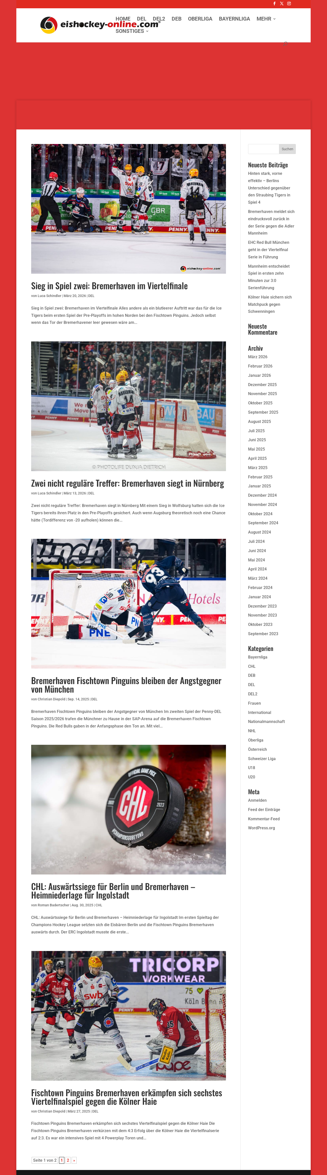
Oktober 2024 (260, 513)
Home (123, 19)
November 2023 (262, 615)
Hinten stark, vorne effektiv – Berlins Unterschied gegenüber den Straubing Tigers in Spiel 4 (269, 188)
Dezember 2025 (262, 384)
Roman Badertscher (53, 905)
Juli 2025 (256, 430)
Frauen (254, 703)
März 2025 (257, 467)
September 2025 (263, 412)
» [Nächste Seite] (74, 1160)
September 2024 (263, 523)
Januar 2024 (259, 597)
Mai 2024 (256, 560)
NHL (252, 730)
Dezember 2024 (262, 495)
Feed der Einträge (264, 809)
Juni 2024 (257, 550)
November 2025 (262, 393)
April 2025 (257, 458)
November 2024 (262, 504)
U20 (251, 777)
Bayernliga (234, 19)
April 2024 (257, 569)
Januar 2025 (259, 486)
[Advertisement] (163, 65)
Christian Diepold (51, 699)
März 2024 (257, 578)
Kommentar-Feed (264, 819)
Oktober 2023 (260, 624)
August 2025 (259, 421)
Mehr (264, 19)
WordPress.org (261, 828)
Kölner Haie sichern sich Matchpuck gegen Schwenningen (270, 304)
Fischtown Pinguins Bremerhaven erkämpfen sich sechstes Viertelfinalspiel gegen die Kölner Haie (126, 1096)
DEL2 (159, 19)
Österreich (257, 749)
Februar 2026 (260, 366)
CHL (99, 905)
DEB (176, 19)
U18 (251, 767)
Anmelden (257, 800)
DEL (141, 19)
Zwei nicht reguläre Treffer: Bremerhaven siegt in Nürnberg (127, 482)
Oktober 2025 (260, 403)
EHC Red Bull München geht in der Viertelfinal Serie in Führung (268, 249)
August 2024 (259, 532)
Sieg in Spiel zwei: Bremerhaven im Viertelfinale (109, 285)
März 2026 (257, 356)
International (259, 712)
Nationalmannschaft (266, 721)
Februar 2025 (260, 477)
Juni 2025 (257, 439)
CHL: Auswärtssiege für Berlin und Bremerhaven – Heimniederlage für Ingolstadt (113, 890)
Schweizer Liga (262, 758)
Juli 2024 (256, 541)
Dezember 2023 (262, 606)
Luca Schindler (49, 296)
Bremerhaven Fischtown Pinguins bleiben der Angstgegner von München (126, 684)
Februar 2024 (260, 587)
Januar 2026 (259, 375)
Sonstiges (130, 31)
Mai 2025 (256, 449)
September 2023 (263, 633)
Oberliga (200, 19)
